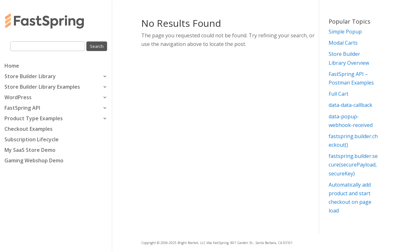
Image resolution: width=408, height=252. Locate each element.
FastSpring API (22, 108)
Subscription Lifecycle (31, 140)
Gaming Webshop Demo (33, 161)
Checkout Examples (28, 129)
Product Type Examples (33, 119)
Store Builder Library (30, 77)
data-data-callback (350, 104)
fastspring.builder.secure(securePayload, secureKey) (353, 164)
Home (11, 66)
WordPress (18, 98)
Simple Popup (345, 31)
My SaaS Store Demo (29, 150)
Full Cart (338, 93)
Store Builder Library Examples (42, 87)
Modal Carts (343, 42)
